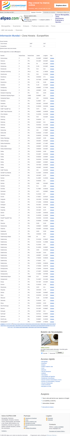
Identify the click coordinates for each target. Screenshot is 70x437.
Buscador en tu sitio (46, 386)
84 (23, 327)
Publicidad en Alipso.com (63, 12)
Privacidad (50, 418)
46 (13, 325)
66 (43, 325)
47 (14, 325)
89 (31, 327)
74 (8, 327)
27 (39, 324)
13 (18, 324)
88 (29, 327)
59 (33, 325)
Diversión (19, 30)
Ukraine (52, 58)
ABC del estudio (7, 30)
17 (24, 324)
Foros (53, 26)
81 (18, 327)
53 (24, 325)
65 (42, 325)
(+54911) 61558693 (58, 427)
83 (22, 327)
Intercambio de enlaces (48, 407)
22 (32, 324)
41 (5, 325)
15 (21, 324)
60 (34, 325)
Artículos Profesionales (47, 383)
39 (2, 325)
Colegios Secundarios (30, 428)
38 (1, 325)
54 (25, 325)
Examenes (17, 26)
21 (30, 324)
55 (27, 325)
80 (17, 327)
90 (32, 327)
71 (51, 325)
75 (9, 327)
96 (41, 327)
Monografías (5, 26)
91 (34, 327)
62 (37, 325)
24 (35, 324)
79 (15, 327)
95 (40, 327)
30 (44, 324)
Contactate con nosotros (49, 12)
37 (55, 324)
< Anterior (2, 324)
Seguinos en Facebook (31, 418)
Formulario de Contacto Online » (57, 431)
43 (8, 325)
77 (12, 327)
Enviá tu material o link (30, 421)
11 (15, 324)
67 (45, 325)
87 (28, 327)
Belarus (52, 284)
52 (22, 325)
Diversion (44, 370)
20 (29, 324)
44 (10, 325)
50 (19, 325)
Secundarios (45, 375)
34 (50, 324)
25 (36, 324)
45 (11, 325)
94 (38, 327)
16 (23, 324)
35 (52, 324)
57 (30, 325)
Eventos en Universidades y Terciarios (51, 381)
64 (40, 325)
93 (37, 327)
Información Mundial (10, 35)
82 (20, 327)
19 (27, 324)
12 (17, 324)
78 (14, 327)
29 (42, 324)
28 (41, 324)
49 (18, 325)
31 (45, 324)
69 (48, 325)
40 (4, 325)
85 (25, 327)
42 (7, 325)
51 (21, 325)
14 (20, 324)
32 (47, 324)
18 (26, 324)
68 (46, 325)
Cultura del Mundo (46, 384)
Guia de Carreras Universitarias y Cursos (52, 379)
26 (38, 324)
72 (53, 325)
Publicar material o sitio (40, 26)
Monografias (45, 361)
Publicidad (50, 420)
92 (35, 327)
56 (28, 325)
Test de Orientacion (46, 371)
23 (33, 324)
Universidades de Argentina (48, 376)
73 (54, 325)
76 (11, 327)
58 (31, 325)
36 (53, 324)
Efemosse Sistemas (51, 435)
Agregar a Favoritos (36, 12)
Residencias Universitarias (48, 378)
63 (39, 325)
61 (36, 325)
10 (13, 324)
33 (48, 324)
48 (16, 325)
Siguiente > (45, 327)
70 (49, 325)
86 (26, 327)
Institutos (44, 373)
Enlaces (26, 26)
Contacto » (4, 431)
